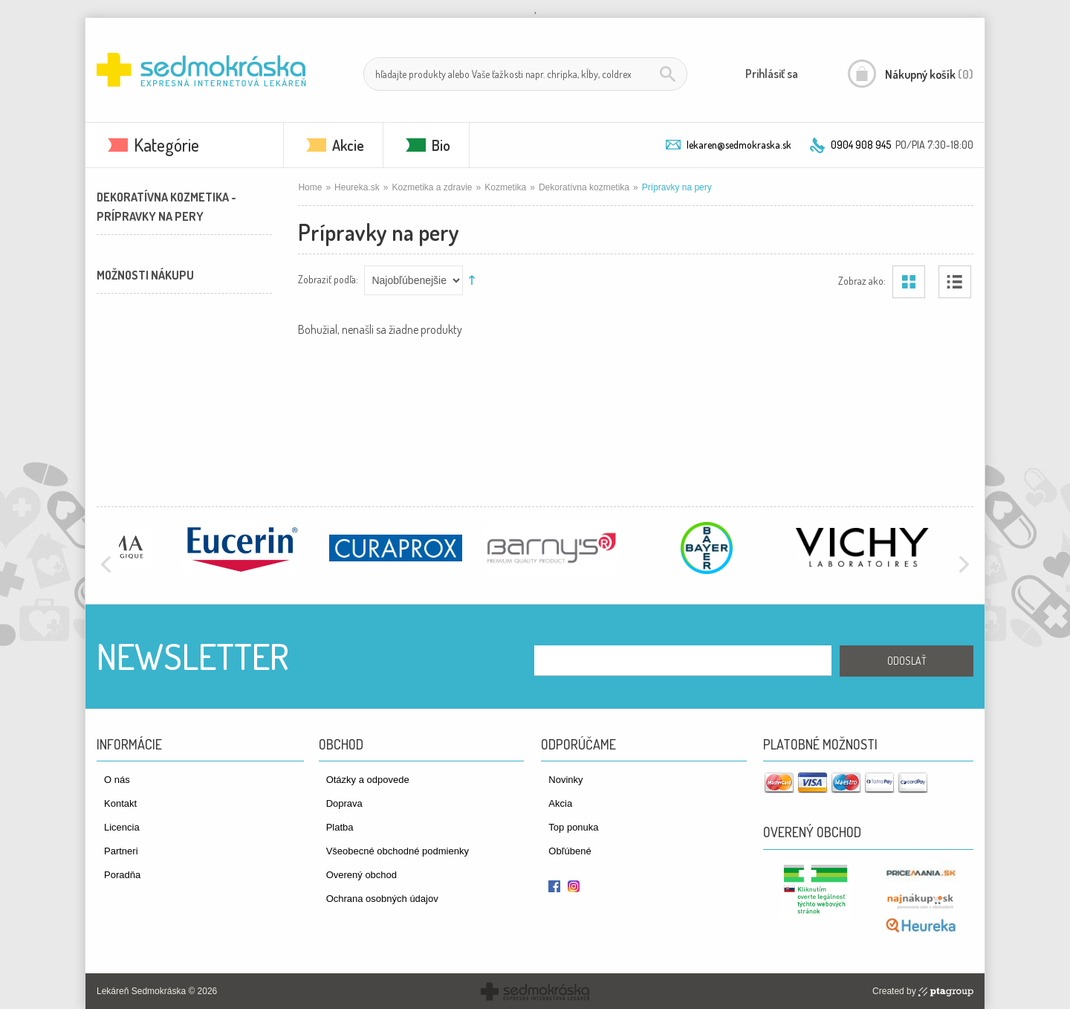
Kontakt (120, 803)
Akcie (348, 145)
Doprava (344, 803)
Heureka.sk (357, 187)
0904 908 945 (861, 144)
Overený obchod (361, 874)
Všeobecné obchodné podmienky (397, 851)
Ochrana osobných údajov (382, 898)
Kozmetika (505, 187)
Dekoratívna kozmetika (584, 187)
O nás (117, 779)
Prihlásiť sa (771, 73)
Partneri (121, 851)
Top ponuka (573, 827)
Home (310, 187)
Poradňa (122, 874)
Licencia (122, 827)
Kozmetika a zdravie (432, 187)
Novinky (565, 779)
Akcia (560, 803)
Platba (340, 827)
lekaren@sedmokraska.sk (739, 144)
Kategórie (166, 144)
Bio (441, 145)
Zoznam (954, 281)
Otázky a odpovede (367, 779)
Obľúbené (569, 851)
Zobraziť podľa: (328, 278)
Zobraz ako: (862, 280)
